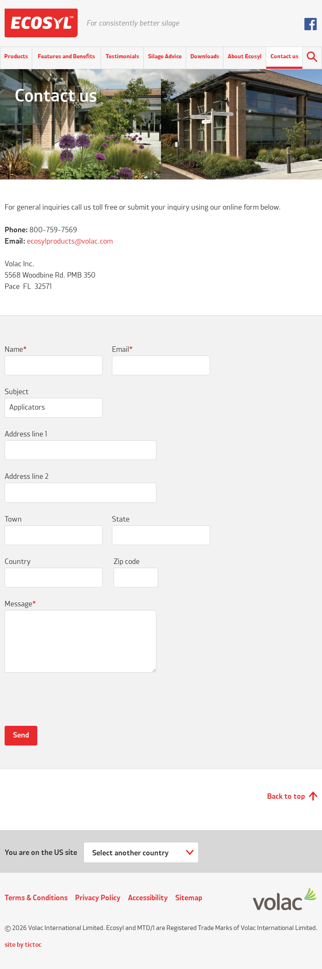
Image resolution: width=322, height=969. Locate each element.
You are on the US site (41, 853)
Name (16, 349)
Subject (17, 392)
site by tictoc (23, 945)
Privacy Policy (97, 898)
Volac (285, 900)
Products (16, 57)
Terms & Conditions (36, 898)
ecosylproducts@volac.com (70, 241)
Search (312, 58)
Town (13, 519)
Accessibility (148, 898)
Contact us (284, 57)
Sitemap (188, 898)
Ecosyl (41, 23)
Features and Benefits (66, 57)
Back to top (286, 796)
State (121, 519)
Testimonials (122, 57)
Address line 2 (27, 477)
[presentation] (68, 704)
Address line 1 (26, 434)
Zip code (127, 562)
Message (20, 604)
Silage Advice (165, 57)
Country (18, 562)
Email (122, 349)
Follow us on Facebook (310, 24)
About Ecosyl (245, 57)
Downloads (204, 57)
